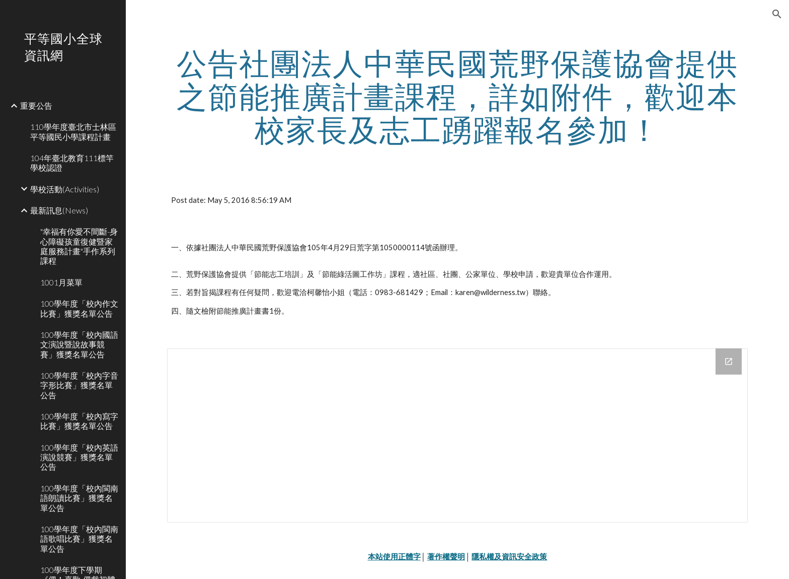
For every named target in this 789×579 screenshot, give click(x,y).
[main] (457, 96)
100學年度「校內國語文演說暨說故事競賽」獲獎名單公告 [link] (79, 344)
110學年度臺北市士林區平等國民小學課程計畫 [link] (73, 131)
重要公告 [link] (36, 105)
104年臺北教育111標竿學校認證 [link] (72, 162)
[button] (777, 14)
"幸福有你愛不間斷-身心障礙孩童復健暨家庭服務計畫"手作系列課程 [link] (79, 246)
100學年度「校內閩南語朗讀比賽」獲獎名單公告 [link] (79, 498)
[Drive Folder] (457, 435)
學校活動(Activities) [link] (64, 189)
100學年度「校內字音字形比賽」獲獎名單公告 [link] (79, 385)
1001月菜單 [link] (61, 282)
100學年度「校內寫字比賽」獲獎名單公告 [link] (79, 420)
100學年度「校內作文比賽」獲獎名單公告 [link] (79, 308)
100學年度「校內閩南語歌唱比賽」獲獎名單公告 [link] (79, 538)
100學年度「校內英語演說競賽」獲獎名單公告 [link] (79, 457)
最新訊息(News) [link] (59, 210)
